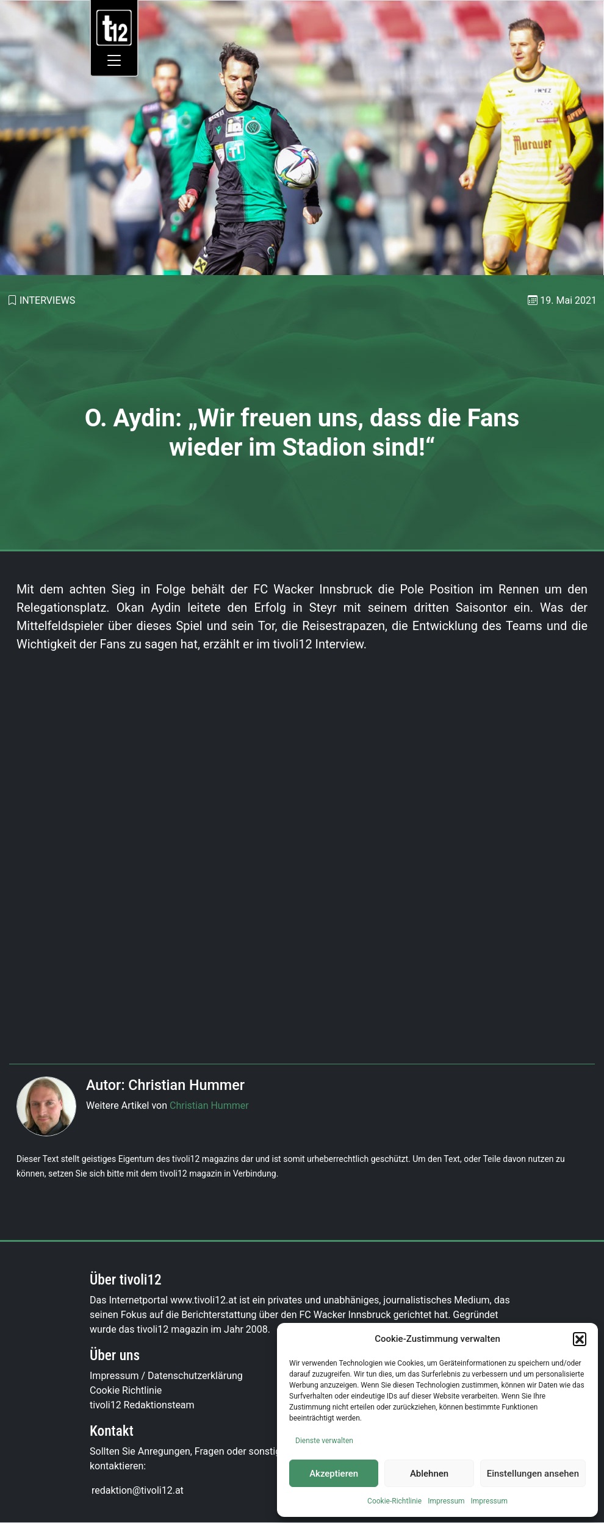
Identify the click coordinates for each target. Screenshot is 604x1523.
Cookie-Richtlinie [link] (394, 1501)
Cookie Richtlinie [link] (126, 1390)
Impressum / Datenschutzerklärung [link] (166, 1375)
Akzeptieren (333, 1473)
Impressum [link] (446, 1501)
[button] (579, 1339)
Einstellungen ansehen (533, 1473)
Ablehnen (429, 1473)
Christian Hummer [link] (209, 1105)
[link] (114, 27)
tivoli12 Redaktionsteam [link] (142, 1405)
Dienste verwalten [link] (324, 1440)
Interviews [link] (47, 300)
